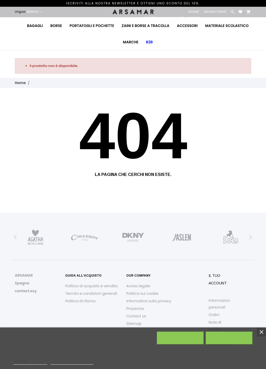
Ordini (214, 314)
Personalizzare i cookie (71, 362)
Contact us (136, 316)
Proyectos (135, 308)
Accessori (187, 22)
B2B (149, 42)
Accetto (229, 338)
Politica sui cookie (142, 293)
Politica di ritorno (80, 301)
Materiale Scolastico (227, 25)
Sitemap (134, 323)
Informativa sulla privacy (148, 301)
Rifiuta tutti (180, 338)
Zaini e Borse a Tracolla (145, 25)
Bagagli (35, 25)
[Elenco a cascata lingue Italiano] (35, 11)
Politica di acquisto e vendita (91, 286)
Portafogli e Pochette (92, 25)
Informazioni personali (220, 304)
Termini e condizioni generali (91, 293)
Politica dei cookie (30, 362)
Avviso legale (138, 286)
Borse (56, 25)
